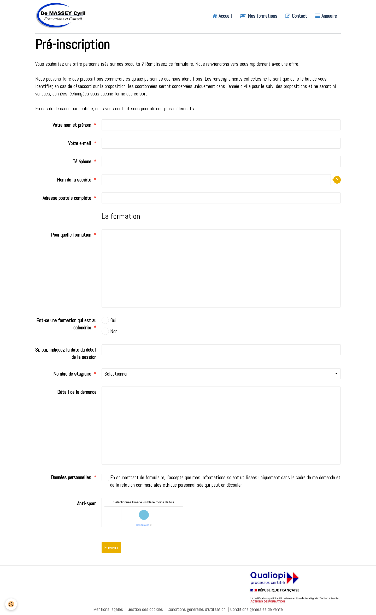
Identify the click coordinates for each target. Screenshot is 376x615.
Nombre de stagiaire (72, 373)
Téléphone (82, 161)
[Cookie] (11, 604)
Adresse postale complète (67, 198)
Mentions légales (108, 609)
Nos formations (258, 16)
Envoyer (111, 547)
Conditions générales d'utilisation (197, 609)
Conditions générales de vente (256, 609)
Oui (109, 320)
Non (110, 331)
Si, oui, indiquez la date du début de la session (65, 353)
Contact (296, 16)
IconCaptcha (142, 525)
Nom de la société (74, 179)
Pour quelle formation (71, 234)
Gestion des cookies (145, 609)
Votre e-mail (79, 143)
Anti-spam (86, 503)
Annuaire (326, 16)
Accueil (222, 16)
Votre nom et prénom (71, 125)
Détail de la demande (76, 392)
